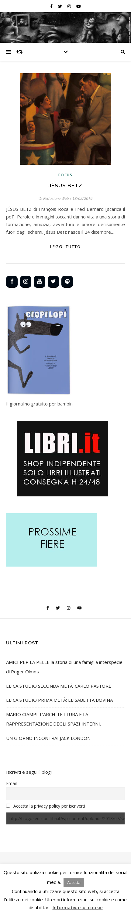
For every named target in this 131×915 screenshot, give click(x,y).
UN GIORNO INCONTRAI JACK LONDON (48, 738)
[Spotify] (67, 282)
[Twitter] (53, 282)
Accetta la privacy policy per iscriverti (49, 806)
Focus (65, 175)
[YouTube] (39, 282)
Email (11, 783)
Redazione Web (56, 198)
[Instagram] (26, 282)
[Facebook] (12, 282)
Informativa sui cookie (78, 907)
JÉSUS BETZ (65, 186)
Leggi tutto (65, 246)
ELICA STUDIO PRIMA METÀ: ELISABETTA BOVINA (59, 700)
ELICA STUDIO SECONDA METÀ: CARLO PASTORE (58, 686)
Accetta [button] (74, 882)
